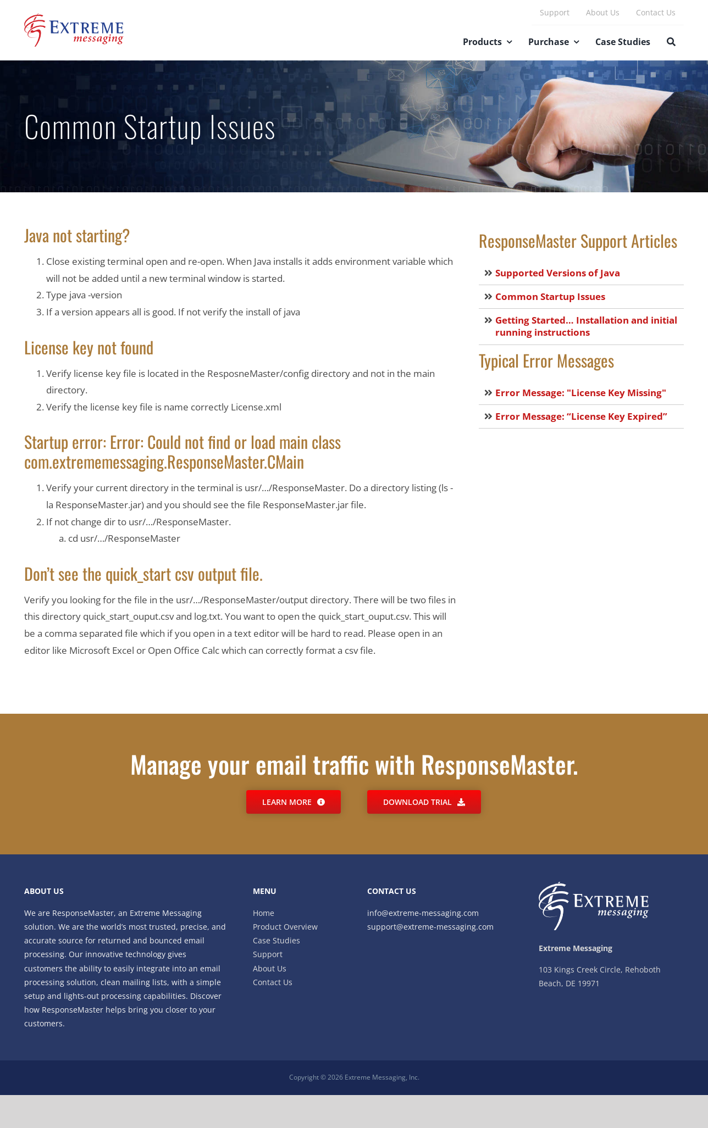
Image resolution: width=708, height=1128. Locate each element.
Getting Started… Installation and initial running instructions (586, 326)
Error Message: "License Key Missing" (580, 392)
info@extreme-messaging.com (423, 913)
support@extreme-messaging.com (430, 926)
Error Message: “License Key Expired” (581, 416)
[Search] (671, 42)
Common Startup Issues (550, 296)
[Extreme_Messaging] (74, 18)
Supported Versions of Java (557, 272)
